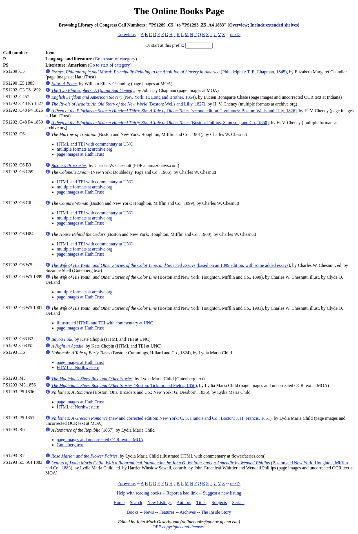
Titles (201, 502)
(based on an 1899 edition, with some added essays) (170, 265)
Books (133, 512)
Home (119, 502)
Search (136, 502)
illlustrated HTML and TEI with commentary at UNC (105, 322)
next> (235, 34)
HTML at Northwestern (78, 367)
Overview (238, 25)
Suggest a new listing (222, 493)
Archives (187, 512)
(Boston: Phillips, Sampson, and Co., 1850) (160, 122)
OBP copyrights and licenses (178, 526)
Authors (184, 502)
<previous (126, 34)
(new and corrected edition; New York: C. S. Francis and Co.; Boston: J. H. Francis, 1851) (161, 418)
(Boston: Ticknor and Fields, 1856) (124, 385)
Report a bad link (182, 493)
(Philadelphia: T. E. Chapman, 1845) (169, 71)
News (149, 512)
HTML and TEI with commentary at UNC (95, 144)
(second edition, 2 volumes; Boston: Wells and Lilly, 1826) (174, 110)
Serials (238, 502)
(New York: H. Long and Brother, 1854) (123, 97)
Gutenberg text (70, 444)
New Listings (159, 502)
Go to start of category (115, 58)
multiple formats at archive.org (84, 149)
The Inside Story (216, 512)
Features (166, 512)
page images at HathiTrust (80, 154)
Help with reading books (139, 493)
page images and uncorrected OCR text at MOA (100, 439)
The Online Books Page (179, 11)
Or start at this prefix (164, 45)
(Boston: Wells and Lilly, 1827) (128, 104)
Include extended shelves (274, 25)
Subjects (219, 502)
